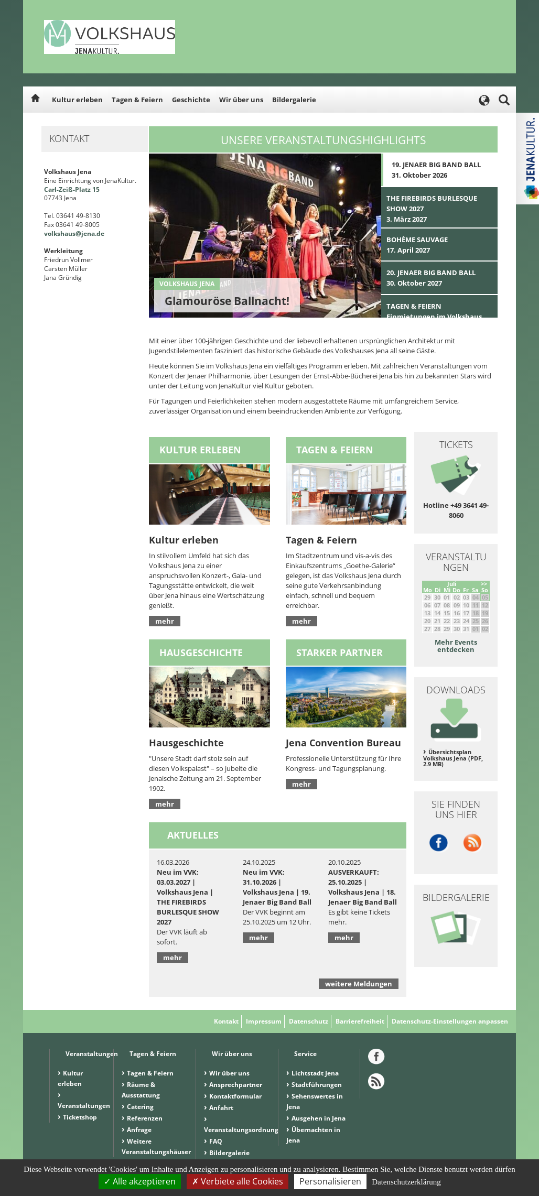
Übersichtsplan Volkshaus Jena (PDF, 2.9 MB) (453, 758)
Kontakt (226, 1021)
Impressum (264, 1021)
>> (484, 584)
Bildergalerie (294, 99)
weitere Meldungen (358, 983)
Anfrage (139, 1129)
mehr (164, 621)
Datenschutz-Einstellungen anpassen (450, 1021)
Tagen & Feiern (137, 99)
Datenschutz (308, 1021)
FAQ (215, 1141)
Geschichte (191, 99)
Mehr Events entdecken (456, 645)
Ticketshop (80, 1117)
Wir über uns (241, 99)
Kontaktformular (235, 1096)
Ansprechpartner (235, 1084)
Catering (140, 1106)
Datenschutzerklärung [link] (406, 1182)
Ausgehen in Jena (319, 1118)
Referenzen (145, 1118)
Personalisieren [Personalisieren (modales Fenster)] (330, 1181)
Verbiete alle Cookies (237, 1181)
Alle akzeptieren (140, 1181)
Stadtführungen (317, 1084)
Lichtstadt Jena (315, 1073)
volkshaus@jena (69, 233)
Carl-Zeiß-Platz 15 (72, 189)
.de (99, 233)
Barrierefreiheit (360, 1021)
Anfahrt (221, 1107)
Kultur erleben (77, 99)
